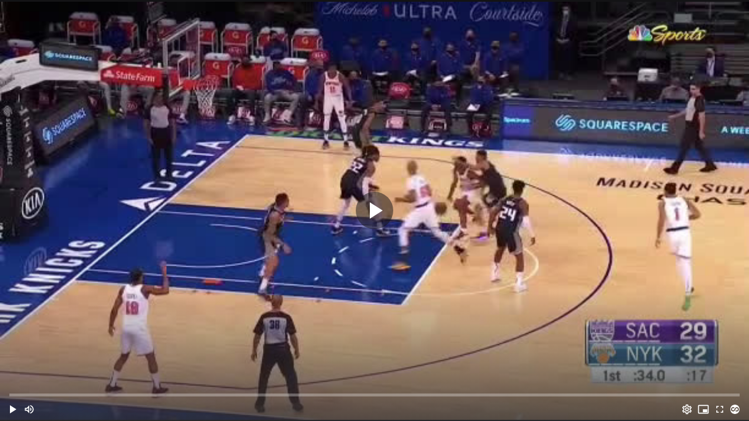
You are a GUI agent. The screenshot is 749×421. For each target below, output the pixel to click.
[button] (13, 409)
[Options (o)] (687, 409)
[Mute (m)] (29, 409)
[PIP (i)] (703, 409)
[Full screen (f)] (720, 409)
